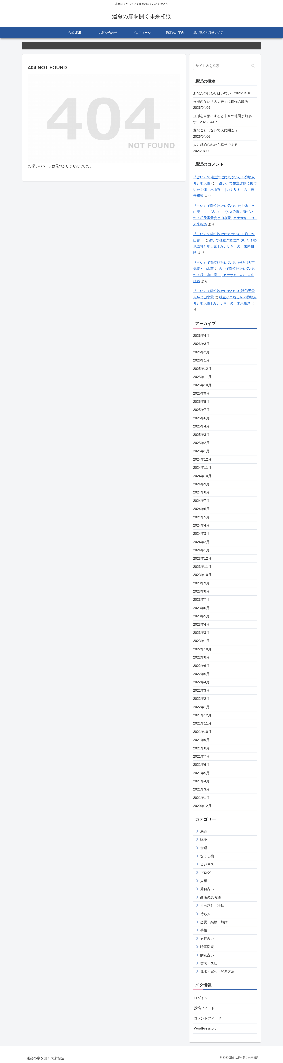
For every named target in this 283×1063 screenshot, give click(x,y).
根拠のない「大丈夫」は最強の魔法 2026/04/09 (222, 105)
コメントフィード (207, 1018)
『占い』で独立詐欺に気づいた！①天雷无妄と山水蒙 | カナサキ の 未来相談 (225, 218)
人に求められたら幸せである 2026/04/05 (217, 148)
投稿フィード (204, 1008)
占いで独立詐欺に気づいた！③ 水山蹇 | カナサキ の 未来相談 (225, 275)
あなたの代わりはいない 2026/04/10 (222, 93)
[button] (253, 66)
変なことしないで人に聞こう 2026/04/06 (217, 133)
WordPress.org (205, 1028)
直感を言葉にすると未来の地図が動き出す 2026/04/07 (224, 119)
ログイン (201, 998)
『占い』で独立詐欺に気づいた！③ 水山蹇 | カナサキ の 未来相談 (225, 189)
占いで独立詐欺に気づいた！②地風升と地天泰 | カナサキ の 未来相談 (225, 246)
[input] (225, 66)
